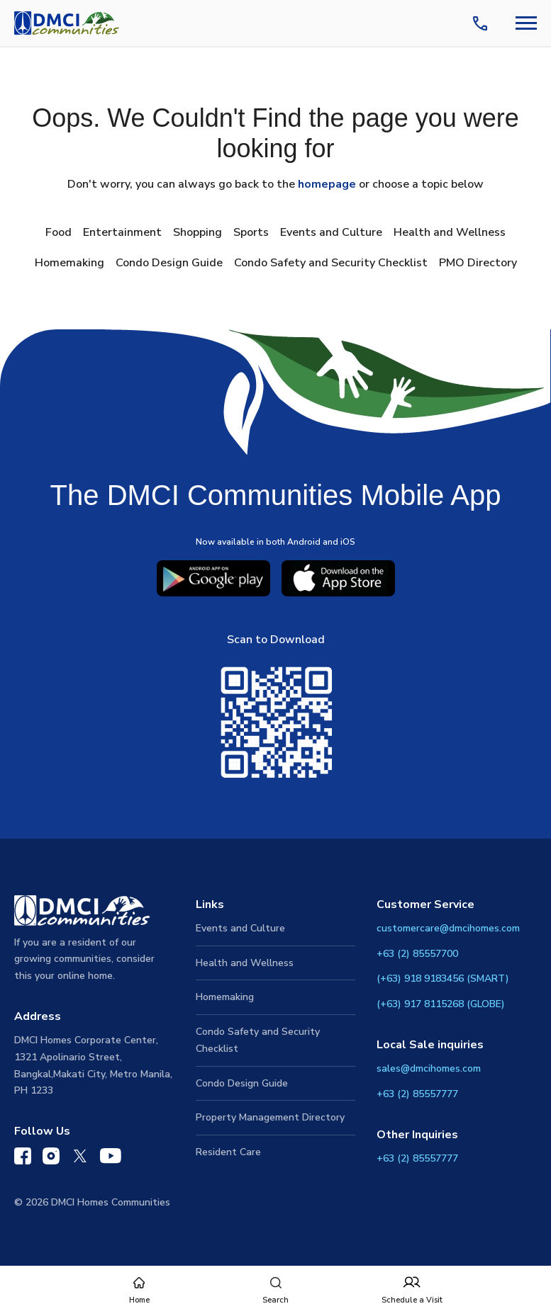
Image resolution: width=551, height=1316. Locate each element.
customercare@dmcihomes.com (448, 928)
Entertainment (122, 232)
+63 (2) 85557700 (417, 953)
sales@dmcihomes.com (429, 1068)
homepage (327, 184)
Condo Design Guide (169, 263)
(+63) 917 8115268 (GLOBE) (441, 1004)
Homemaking (69, 263)
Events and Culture (331, 232)
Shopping (197, 232)
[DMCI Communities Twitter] (80, 1159)
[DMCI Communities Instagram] (51, 1159)
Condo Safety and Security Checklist (331, 263)
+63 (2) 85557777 (417, 1094)
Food (58, 232)
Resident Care (228, 1152)
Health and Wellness (450, 232)
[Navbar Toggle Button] (526, 23)
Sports (251, 232)
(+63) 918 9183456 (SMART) (443, 978)
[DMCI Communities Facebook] (22, 1159)
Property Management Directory (270, 1117)
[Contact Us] (483, 23)
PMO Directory (478, 263)
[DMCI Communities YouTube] (110, 1158)
